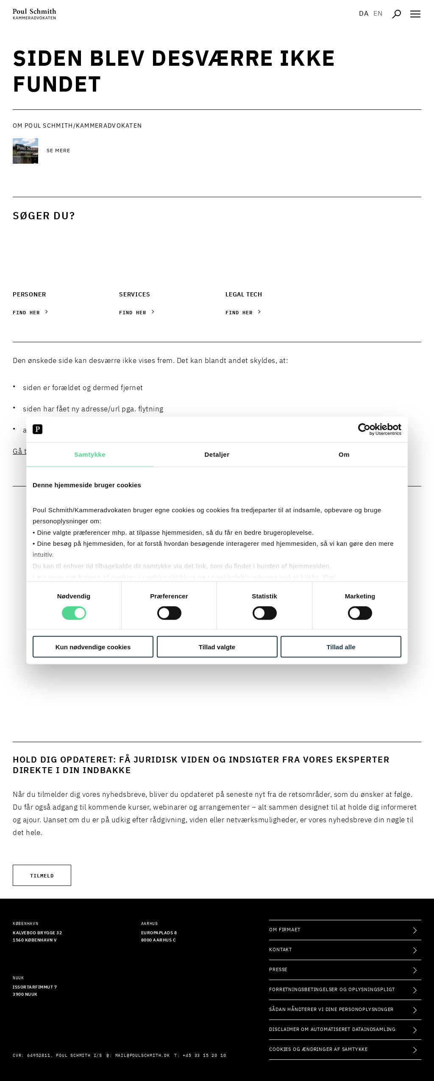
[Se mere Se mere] (114, 151)
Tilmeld (42, 875)
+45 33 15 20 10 (204, 1055)
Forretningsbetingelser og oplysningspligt (332, 989)
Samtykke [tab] (90, 454)
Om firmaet (284, 929)
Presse (278, 969)
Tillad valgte (217, 647)
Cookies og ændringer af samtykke (318, 1049)
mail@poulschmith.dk (142, 1055)
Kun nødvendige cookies (93, 647)
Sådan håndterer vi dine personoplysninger (331, 1009)
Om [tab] (344, 454)
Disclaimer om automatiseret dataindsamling (332, 1029)
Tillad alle (340, 647)
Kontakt (280, 949)
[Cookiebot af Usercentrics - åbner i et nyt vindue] (364, 429)
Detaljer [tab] (216, 454)
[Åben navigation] (415, 14)
